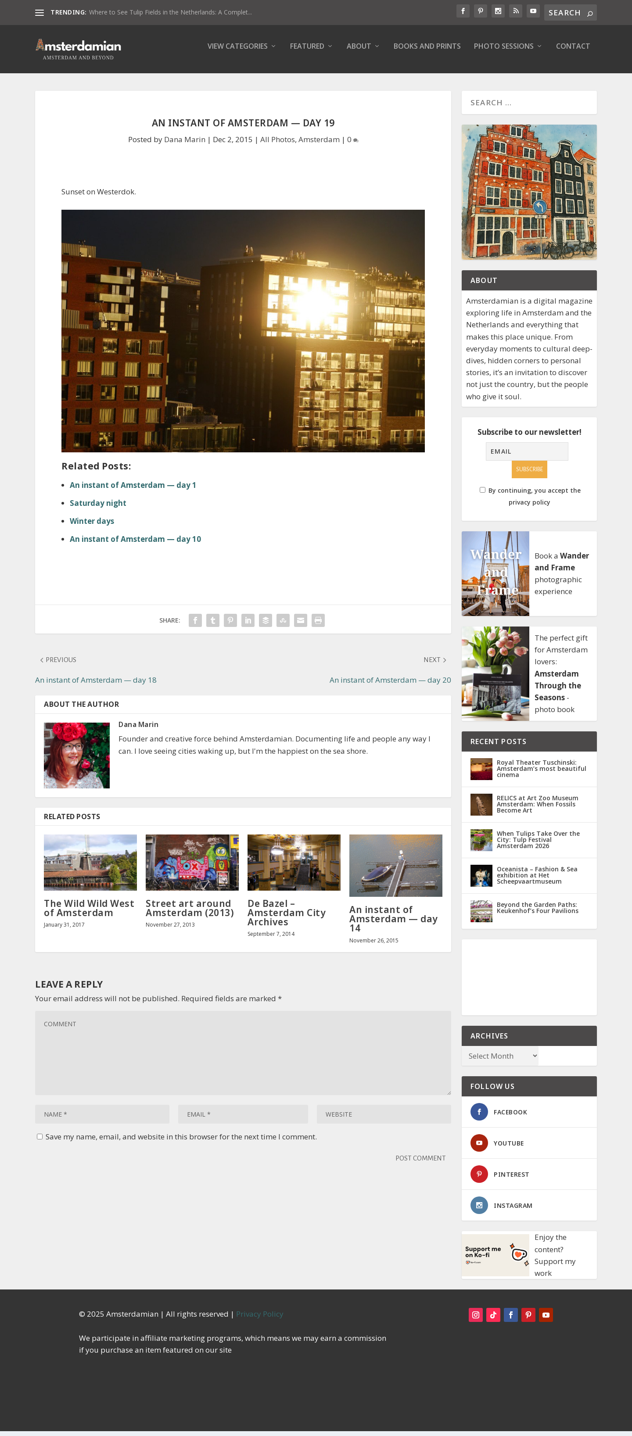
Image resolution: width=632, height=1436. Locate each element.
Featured (307, 53)
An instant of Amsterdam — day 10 (135, 545)
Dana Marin (184, 145)
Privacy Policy (260, 1319)
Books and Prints (427, 53)
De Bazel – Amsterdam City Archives (287, 918)
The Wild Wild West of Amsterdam (89, 914)
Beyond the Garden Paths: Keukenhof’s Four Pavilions (537, 912)
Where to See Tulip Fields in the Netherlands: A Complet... (170, 12)
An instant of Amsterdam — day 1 (133, 491)
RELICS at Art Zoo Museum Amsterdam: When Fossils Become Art (537, 809)
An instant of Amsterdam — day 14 (393, 925)
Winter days (92, 527)
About (359, 53)
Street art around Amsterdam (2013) (190, 914)
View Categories (238, 53)
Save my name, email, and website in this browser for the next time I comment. (181, 1143)
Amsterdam (319, 145)
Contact (573, 53)
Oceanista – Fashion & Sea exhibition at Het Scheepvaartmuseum (537, 880)
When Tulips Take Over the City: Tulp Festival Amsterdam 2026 (538, 844)
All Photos (277, 145)
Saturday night (98, 509)
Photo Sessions (504, 53)
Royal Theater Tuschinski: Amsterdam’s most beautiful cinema (541, 773)
